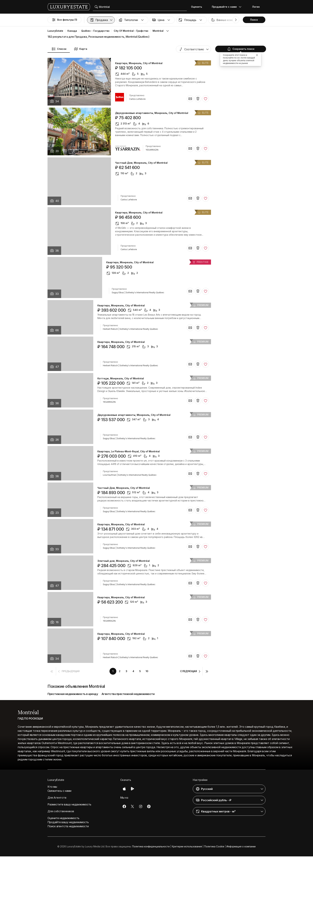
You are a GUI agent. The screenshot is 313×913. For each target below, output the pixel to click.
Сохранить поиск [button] (240, 49)
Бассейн (287, 20)
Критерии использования (187, 846)
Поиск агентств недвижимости (68, 826)
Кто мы (52, 786)
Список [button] (59, 49)
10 (147, 671)
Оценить (196, 6)
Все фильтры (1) (64, 20)
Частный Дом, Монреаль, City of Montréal (141, 162)
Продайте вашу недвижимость (68, 822)
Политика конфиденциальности (151, 846)
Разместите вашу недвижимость (69, 804)
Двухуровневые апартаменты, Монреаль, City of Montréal (151, 113)
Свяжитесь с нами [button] (59, 790)
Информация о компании (241, 846)
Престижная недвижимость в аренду (73, 694)
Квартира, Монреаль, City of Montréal (138, 63)
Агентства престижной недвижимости (128, 694)
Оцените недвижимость (63, 818)
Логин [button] (256, 6)
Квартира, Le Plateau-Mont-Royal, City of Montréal (128, 451)
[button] (101, 20)
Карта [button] (80, 49)
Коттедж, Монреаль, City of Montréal (120, 378)
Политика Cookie (214, 846)
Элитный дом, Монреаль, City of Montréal (123, 561)
